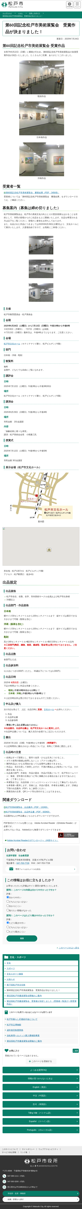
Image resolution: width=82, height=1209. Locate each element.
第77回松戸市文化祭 (16, 985)
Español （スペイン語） (40, 1121)
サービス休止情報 (9, 1152)
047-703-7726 (23, 863)
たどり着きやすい (17, 923)
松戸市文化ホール (12, 344)
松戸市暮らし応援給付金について (22, 1019)
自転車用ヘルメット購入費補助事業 (23, 1035)
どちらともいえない (18, 902)
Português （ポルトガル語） (40, 1130)
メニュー (77, 5)
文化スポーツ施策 (15, 974)
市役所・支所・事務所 (17, 1193)
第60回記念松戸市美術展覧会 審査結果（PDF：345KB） (32, 193)
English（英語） (40, 1087)
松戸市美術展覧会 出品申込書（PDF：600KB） (28, 812)
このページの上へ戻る (69, 948)
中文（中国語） (40, 1096)
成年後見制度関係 (15, 1030)
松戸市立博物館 (14, 1025)
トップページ (7, 13)
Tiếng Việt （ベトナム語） (40, 1113)
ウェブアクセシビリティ (48, 1149)
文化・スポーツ (34, 13)
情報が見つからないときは (40, 1078)
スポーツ (11, 968)
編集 (76, 1051)
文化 (9, 963)
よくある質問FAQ (38, 1070)
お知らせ (11, 979)
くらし (20, 13)
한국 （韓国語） (40, 1104)
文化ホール (49, 709)
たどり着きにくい (17, 932)
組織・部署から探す (16, 1199)
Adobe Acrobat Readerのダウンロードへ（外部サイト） (32, 840)
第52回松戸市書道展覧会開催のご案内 (24, 996)
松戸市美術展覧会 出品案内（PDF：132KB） (27, 807)
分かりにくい (15, 906)
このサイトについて (10, 1149)
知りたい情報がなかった (20, 910)
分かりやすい (15, 897)
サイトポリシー (28, 1149)
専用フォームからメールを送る (28, 869)
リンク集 (23, 1152)
